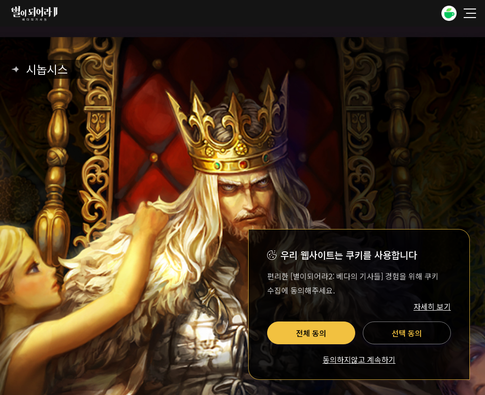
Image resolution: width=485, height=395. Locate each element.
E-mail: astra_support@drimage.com (280, 211)
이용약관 (117, 145)
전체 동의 (311, 333)
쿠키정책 (219, 164)
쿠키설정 (266, 164)
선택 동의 (407, 333)
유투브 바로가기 (256, 63)
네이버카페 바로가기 (228, 63)
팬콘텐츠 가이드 (299, 145)
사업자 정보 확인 (364, 201)
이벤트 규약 (363, 145)
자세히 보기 (432, 306)
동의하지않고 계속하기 (359, 360)
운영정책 (240, 145)
